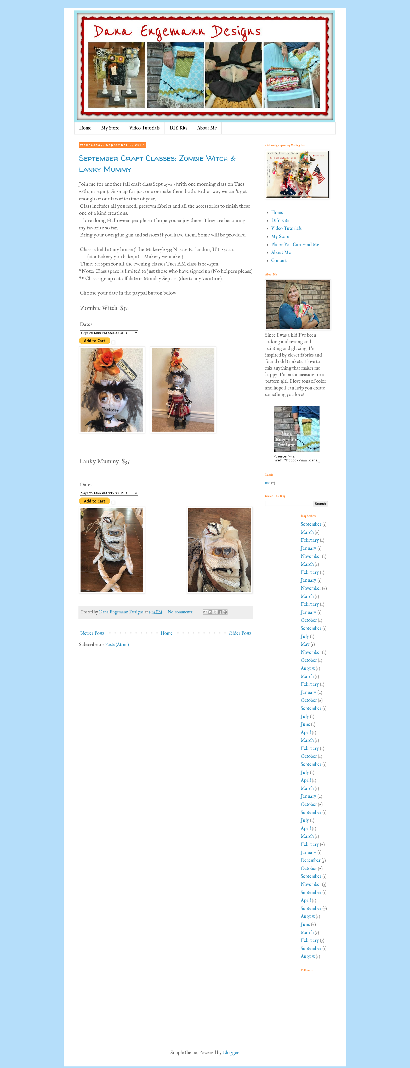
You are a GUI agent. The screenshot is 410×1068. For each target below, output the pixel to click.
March (307, 534)
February (310, 542)
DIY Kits (178, 128)
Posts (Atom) (117, 645)
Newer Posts (92, 634)
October (309, 622)
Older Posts (240, 634)
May (305, 646)
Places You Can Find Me (295, 245)
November (311, 558)
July (305, 638)
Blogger (231, 1055)
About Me (207, 128)
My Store (110, 128)
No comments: (181, 612)
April (306, 734)
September (311, 526)
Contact (279, 261)
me (267, 484)
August (308, 670)
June (305, 726)
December (311, 862)
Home (85, 128)
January (308, 550)
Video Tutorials (144, 128)
